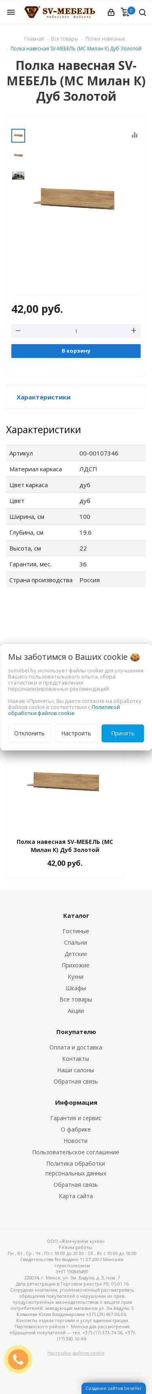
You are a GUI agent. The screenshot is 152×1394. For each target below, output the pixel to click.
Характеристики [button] (44, 397)
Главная (34, 38)
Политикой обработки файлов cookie (64, 710)
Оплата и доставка (75, 1047)
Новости (76, 1141)
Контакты (75, 1058)
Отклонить (29, 733)
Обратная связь (76, 1081)
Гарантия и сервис (75, 1118)
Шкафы (76, 988)
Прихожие (76, 965)
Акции (76, 1011)
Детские (75, 954)
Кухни (75, 976)
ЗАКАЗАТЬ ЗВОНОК (21, 1359)
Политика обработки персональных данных (75, 1168)
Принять (123, 733)
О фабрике (76, 1129)
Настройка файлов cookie (76, 1353)
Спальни (75, 942)
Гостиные (75, 931)
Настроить (76, 733)
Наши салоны (75, 1070)
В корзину (76, 350)
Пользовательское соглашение (75, 1152)
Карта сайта (76, 1196)
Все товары (76, 999)
